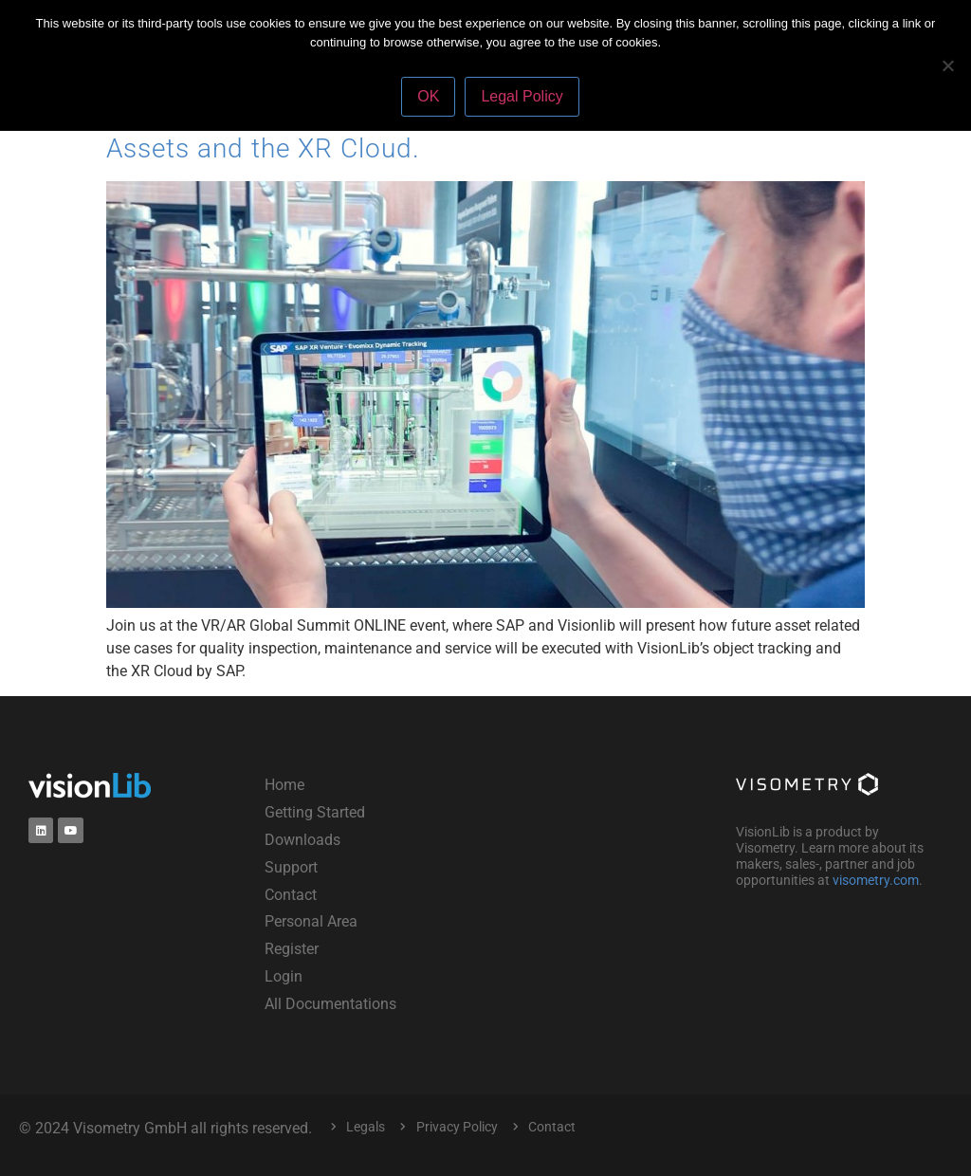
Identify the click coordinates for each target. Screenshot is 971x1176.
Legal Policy (521, 96)
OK (428, 96)
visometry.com (876, 880)
